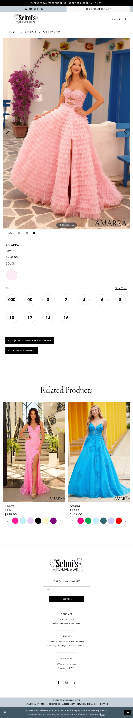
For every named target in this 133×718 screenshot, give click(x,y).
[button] (9, 18)
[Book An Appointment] (98, 9)
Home (13, 32)
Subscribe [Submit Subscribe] (66, 599)
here (102, 714)
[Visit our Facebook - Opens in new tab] (58, 682)
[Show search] (119, 19)
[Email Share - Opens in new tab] (34, 232)
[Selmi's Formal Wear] (27, 19)
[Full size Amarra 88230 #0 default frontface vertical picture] (66, 133)
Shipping (104, 704)
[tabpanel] (66, 133)
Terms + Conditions (50, 704)
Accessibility (68, 704)
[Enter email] (66, 589)
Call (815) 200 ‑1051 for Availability (29, 340)
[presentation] (34, 452)
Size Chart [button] (121, 288)
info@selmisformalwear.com (66, 623)
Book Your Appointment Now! (86, 3)
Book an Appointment (21, 350)
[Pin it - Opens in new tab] (26, 232)
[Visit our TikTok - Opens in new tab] (74, 682)
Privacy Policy (32, 704)
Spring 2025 (52, 32)
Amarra (30, 32)
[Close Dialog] (5, 712)
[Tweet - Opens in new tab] (19, 232)
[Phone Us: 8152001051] (34, 9)
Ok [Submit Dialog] (127, 712)
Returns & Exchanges (87, 704)
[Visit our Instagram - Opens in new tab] (66, 682)
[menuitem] (34, 9)
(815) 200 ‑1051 (66, 619)
